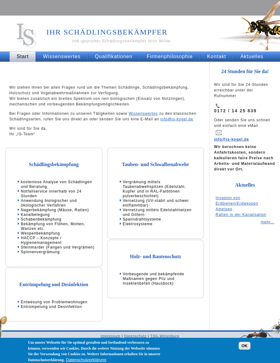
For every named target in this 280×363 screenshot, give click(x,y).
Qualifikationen (114, 56)
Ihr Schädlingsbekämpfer (106, 32)
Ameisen (224, 209)
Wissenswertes (62, 56)
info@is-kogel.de (177, 119)
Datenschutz (135, 336)
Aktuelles (252, 56)
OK (244, 348)
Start (22, 56)
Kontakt (216, 56)
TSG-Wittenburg (164, 336)
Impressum (110, 336)
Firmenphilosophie (170, 56)
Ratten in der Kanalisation (241, 214)
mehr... (267, 222)
